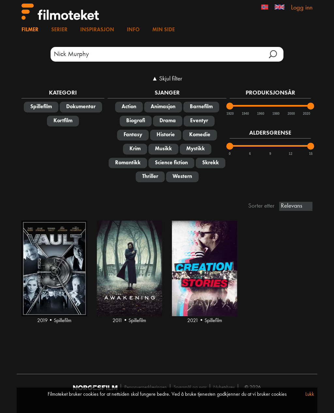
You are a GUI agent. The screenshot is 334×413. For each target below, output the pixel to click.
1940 (245, 113)
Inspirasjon (97, 30)
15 (310, 153)
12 (290, 153)
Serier (59, 30)
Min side (163, 30)
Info (133, 30)
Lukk (309, 394)
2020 (306, 113)
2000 (291, 113)
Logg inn (301, 8)
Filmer (30, 30)
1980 (275, 113)
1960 (260, 113)
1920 (229, 113)
